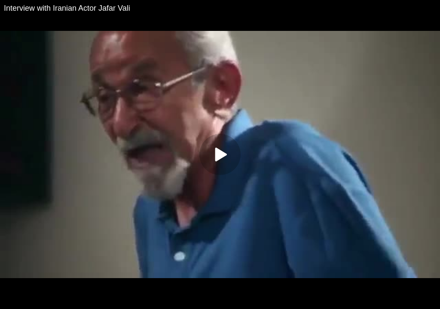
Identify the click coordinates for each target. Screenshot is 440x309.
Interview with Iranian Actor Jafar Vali (67, 8)
